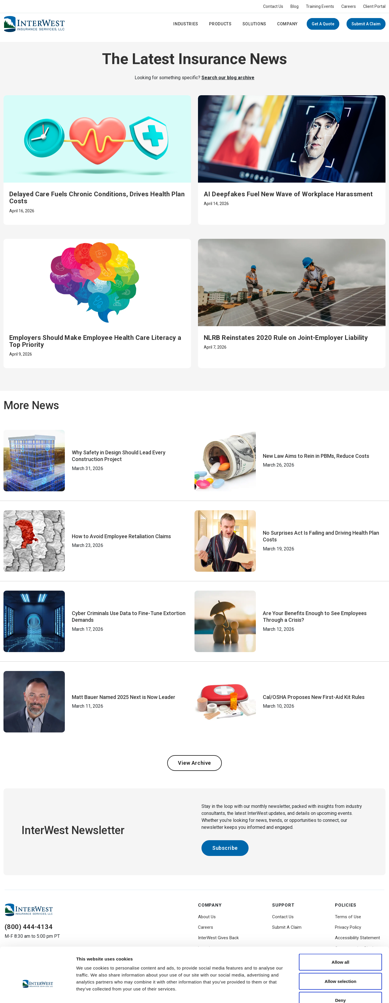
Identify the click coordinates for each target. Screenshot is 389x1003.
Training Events (320, 6)
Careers (348, 6)
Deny (340, 964)
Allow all (340, 926)
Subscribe (225, 848)
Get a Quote (323, 24)
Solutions (254, 24)
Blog (294, 6)
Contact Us (273, 6)
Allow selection (340, 945)
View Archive (194, 763)
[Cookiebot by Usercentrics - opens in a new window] (37, 991)
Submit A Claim (366, 24)
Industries (185, 24)
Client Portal (374, 6)
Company (287, 24)
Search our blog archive (227, 77)
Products (220, 24)
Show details (305, 991)
